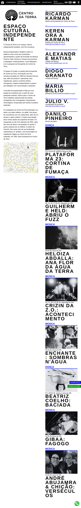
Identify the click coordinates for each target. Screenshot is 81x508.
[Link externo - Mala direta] (66, 3)
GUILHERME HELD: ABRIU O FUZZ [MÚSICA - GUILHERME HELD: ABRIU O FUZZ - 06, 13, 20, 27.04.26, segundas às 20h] (60, 213)
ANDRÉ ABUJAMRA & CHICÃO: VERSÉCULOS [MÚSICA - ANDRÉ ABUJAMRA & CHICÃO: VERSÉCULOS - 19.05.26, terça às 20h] (61, 486)
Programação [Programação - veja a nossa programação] (33, 2)
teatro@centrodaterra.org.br (55, 44)
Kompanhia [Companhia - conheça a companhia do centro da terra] (11, 2)
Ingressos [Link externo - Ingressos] (75, 382)
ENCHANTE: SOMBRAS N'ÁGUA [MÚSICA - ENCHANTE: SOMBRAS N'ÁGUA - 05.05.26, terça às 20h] (61, 357)
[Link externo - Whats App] (77, 503)
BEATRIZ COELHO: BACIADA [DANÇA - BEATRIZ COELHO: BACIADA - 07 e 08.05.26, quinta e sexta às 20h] (58, 401)
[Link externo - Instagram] (70, 3)
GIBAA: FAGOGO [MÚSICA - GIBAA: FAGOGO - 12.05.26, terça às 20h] (57, 441)
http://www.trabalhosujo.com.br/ (56, 63)
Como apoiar (74, 386)
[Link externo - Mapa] (78, 3)
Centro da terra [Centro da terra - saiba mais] (22, 2)
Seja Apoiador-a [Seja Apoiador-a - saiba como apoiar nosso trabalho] (59, 2)
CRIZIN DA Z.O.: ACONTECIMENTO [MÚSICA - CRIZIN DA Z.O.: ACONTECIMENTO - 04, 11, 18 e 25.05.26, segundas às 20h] (59, 312)
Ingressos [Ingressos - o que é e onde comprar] (47, 2)
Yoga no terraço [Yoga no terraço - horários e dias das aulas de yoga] (6, 7)
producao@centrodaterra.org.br (64, 93)
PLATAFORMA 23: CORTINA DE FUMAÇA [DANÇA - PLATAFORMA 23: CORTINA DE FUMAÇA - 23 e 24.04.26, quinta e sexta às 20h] (60, 163)
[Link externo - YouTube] (74, 3)
